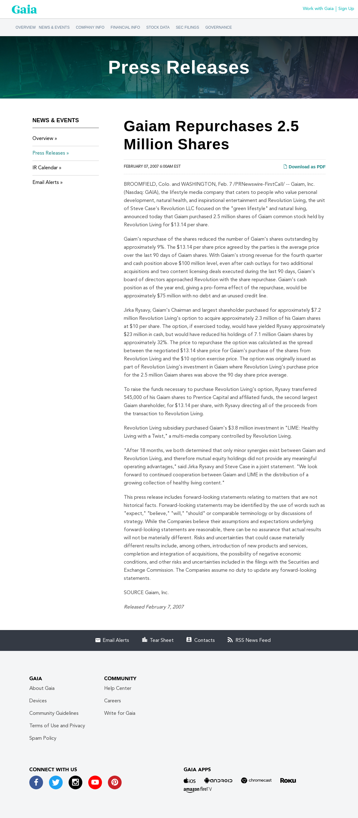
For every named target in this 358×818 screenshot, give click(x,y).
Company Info (90, 27)
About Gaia (42, 688)
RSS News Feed (253, 640)
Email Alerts (45, 182)
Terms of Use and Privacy (57, 726)
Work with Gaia (318, 9)
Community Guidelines (54, 713)
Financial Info (125, 27)
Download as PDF (304, 166)
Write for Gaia (119, 713)
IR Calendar (45, 168)
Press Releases (48, 153)
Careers (112, 701)
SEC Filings (187, 27)
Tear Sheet (162, 640)
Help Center (117, 688)
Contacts (204, 640)
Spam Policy (42, 738)
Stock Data (158, 27)
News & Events (54, 27)
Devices (38, 701)
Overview (26, 27)
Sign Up (346, 9)
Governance (218, 27)
